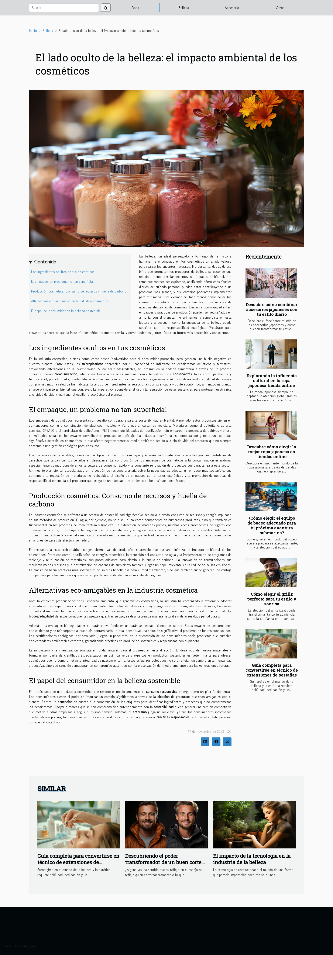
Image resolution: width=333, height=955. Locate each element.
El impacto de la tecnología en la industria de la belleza (252, 859)
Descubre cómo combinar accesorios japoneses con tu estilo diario (272, 309)
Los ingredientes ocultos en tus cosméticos (63, 271)
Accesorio (232, 7)
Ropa (135, 7)
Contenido (45, 261)
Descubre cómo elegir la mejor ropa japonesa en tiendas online (271, 451)
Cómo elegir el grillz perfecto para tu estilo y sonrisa (271, 598)
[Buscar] (64, 7)
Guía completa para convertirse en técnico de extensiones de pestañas (272, 670)
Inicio (33, 30)
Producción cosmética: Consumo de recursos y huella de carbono (78, 291)
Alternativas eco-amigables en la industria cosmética (69, 301)
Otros (280, 7)
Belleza (183, 7)
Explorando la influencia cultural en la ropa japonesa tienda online (272, 380)
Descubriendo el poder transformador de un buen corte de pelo (163, 862)
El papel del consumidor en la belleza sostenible (66, 310)
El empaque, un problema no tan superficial (62, 281)
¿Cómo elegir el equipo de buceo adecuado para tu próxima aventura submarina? (271, 525)
